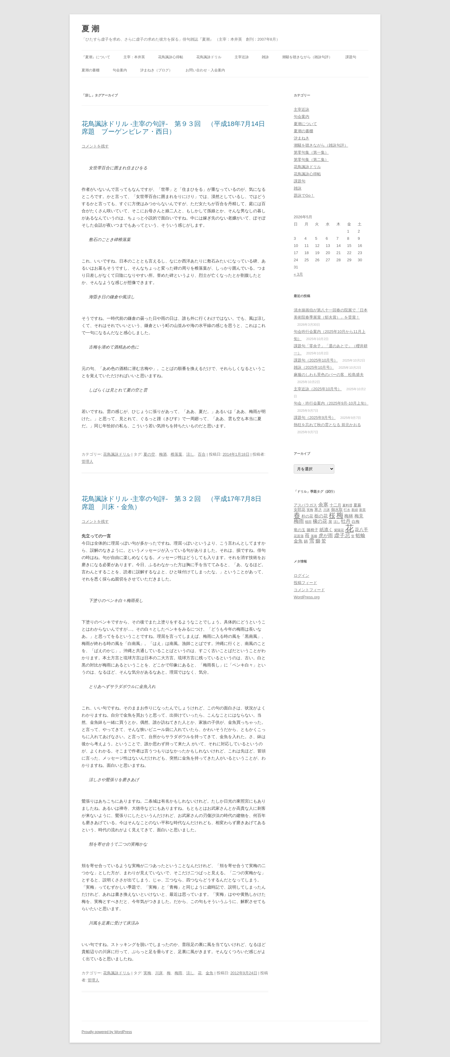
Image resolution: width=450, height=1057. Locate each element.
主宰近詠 (242, 57)
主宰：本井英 (134, 57)
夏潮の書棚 (91, 70)
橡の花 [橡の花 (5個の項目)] (320, 521)
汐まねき (301, 138)
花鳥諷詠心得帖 (170, 57)
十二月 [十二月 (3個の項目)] (335, 505)
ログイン (301, 575)
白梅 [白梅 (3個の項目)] (355, 521)
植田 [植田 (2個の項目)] (308, 521)
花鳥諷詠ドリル (208, 57)
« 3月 (298, 274)
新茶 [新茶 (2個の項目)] (362, 509)
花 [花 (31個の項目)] (349, 528)
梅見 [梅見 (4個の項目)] (358, 516)
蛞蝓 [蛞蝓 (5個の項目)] (360, 535)
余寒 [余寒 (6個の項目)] (323, 505)
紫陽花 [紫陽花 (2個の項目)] (339, 530)
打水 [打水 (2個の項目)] (347, 509)
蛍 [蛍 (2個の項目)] (352, 536)
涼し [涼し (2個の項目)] (336, 521)
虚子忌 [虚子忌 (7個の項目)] (342, 535)
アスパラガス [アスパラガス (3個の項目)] (305, 505)
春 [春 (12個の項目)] (297, 515)
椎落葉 (176, 454)
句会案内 (120, 70)
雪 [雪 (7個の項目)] (311, 540)
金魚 (209, 973)
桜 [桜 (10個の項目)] (332, 515)
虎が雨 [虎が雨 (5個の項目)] (326, 535)
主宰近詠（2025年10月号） (318, 389)
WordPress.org (306, 597)
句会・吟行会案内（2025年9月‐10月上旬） (331, 403)
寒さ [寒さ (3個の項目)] (318, 509)
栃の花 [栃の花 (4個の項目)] (321, 516)
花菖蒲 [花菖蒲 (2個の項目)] (299, 536)
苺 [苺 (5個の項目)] (307, 535)
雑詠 (265, 57)
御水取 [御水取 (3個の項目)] (337, 509)
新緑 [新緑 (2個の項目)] (354, 509)
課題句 (350, 57)
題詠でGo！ (304, 195)
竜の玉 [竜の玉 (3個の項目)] (299, 530)
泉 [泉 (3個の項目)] (330, 521)
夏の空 (149, 454)
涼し (190, 454)
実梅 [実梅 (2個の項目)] (310, 509)
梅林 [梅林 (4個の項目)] (348, 516)
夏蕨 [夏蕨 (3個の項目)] (357, 505)
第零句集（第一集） (311, 152)
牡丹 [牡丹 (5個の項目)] (345, 521)
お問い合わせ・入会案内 (205, 70)
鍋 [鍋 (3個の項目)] (306, 541)
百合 (202, 454)
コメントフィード (309, 590)
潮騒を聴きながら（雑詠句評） (307, 57)
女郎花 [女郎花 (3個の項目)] (299, 509)
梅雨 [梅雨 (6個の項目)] (299, 521)
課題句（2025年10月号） (316, 360)
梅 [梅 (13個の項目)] (339, 515)
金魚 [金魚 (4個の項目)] (298, 541)
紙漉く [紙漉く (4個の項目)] (326, 529)
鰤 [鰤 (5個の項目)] (318, 540)
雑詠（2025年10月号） (314, 367)
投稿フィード (305, 582)
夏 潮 (90, 28)
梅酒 (163, 454)
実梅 (147, 973)
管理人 (87, 461)
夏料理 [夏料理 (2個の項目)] (347, 505)
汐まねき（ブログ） (156, 70)
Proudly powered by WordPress (107, 1032)
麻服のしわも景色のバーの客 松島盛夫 (329, 374)
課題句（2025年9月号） (315, 417)
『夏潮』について (96, 57)
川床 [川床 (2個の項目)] (326, 509)
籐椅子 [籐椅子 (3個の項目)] (312, 530)
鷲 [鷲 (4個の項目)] (324, 541)
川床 (159, 973)
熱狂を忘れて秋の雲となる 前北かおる (327, 425)
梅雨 (178, 973)
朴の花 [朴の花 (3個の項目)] (307, 516)
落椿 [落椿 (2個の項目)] (314, 536)
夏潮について (305, 124)
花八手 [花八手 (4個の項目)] (361, 529)
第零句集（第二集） (311, 159)
